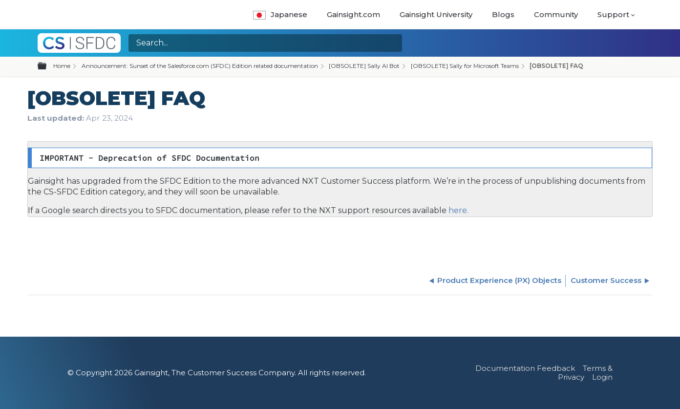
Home (61, 65)
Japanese (280, 14)
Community (556, 14)
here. (457, 210)
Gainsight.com (353, 14)
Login (602, 377)
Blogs (503, 14)
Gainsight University (436, 14)
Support (613, 14)
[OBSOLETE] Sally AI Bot (364, 65)
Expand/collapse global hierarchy (47, 66)
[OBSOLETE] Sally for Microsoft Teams (465, 65)
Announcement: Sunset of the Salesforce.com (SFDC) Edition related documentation (200, 65)
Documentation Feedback (525, 368)
